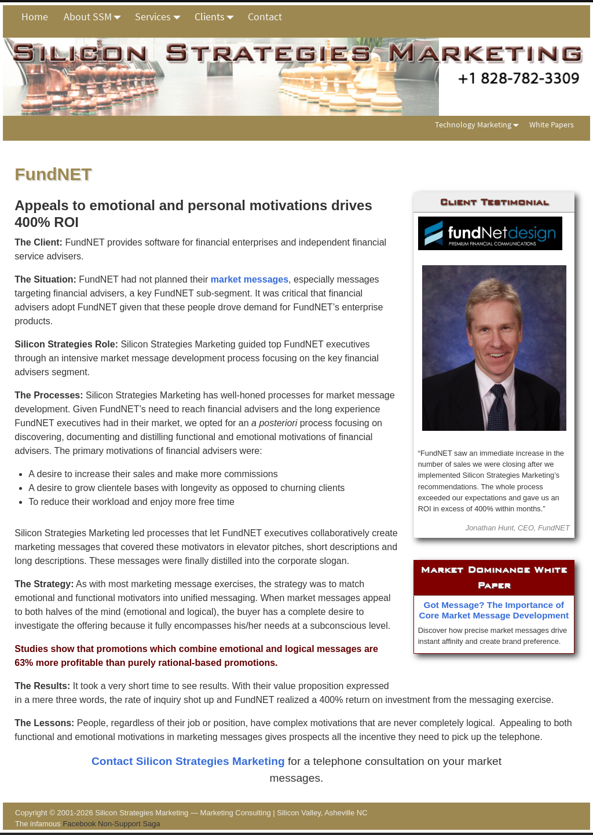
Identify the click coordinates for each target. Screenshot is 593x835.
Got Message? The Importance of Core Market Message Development (494, 610)
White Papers (551, 124)
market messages (249, 279)
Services (160, 16)
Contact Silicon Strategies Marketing (188, 761)
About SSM (95, 16)
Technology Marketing (479, 125)
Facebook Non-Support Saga (111, 823)
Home (34, 16)
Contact (265, 16)
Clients (217, 16)
